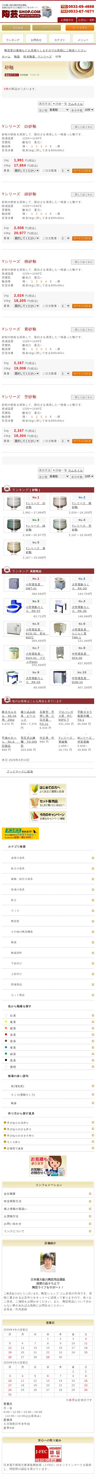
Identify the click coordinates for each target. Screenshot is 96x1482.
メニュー (83, 40)
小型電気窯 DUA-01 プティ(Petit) (36, 657)
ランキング (13, 40)
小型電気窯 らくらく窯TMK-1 (81, 633)
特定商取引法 (13, 1201)
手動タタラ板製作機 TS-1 (84, 715)
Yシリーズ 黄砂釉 (19, 329)
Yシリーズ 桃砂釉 (19, 261)
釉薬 (17, 56)
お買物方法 (11, 1216)
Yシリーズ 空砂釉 (19, 397)
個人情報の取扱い (15, 1208)
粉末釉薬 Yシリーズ (37, 56)
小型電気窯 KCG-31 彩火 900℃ (37, 633)
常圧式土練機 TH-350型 (29, 741)
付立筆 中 (47, 737)
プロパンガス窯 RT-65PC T (66, 715)
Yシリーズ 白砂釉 (19, 126)
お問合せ (36, 40)
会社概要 (10, 1193)
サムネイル (75, 103)
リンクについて (14, 1231)
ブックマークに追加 (20, 771)
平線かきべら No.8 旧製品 (11, 741)
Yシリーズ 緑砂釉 (19, 194)
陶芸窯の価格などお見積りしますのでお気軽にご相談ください (45, 50)
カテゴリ (59, 40)
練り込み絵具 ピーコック (28, 715)
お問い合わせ (13, 1223)
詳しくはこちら (84, 127)
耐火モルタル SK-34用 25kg (9, 715)
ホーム (6, 56)
